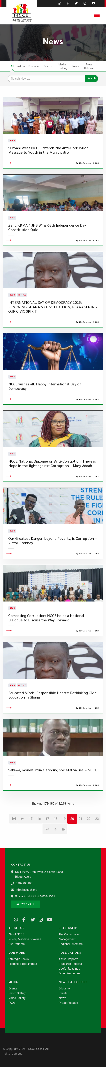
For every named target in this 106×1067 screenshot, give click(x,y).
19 (64, 842)
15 (31, 842)
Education (34, 66)
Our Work (16, 952)
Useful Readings (69, 968)
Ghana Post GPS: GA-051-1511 (35, 896)
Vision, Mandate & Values (24, 939)
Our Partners (16, 944)
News (76, 66)
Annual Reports (68, 959)
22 (89, 842)
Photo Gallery (17, 993)
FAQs (11, 1002)
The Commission (69, 934)
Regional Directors (71, 944)
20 (72, 842)
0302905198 (24, 883)
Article (21, 66)
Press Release (89, 66)
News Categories (73, 981)
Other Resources (69, 973)
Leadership (68, 927)
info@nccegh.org (26, 889)
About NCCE (16, 934)
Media (13, 981)
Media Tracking (62, 66)
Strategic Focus (18, 959)
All (12, 66)
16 (39, 842)
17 (47, 842)
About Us (16, 927)
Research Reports (70, 963)
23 (97, 842)
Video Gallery (17, 998)
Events (48, 66)
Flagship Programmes (22, 963)
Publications (70, 952)
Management (67, 939)
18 (55, 842)
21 (80, 842)
